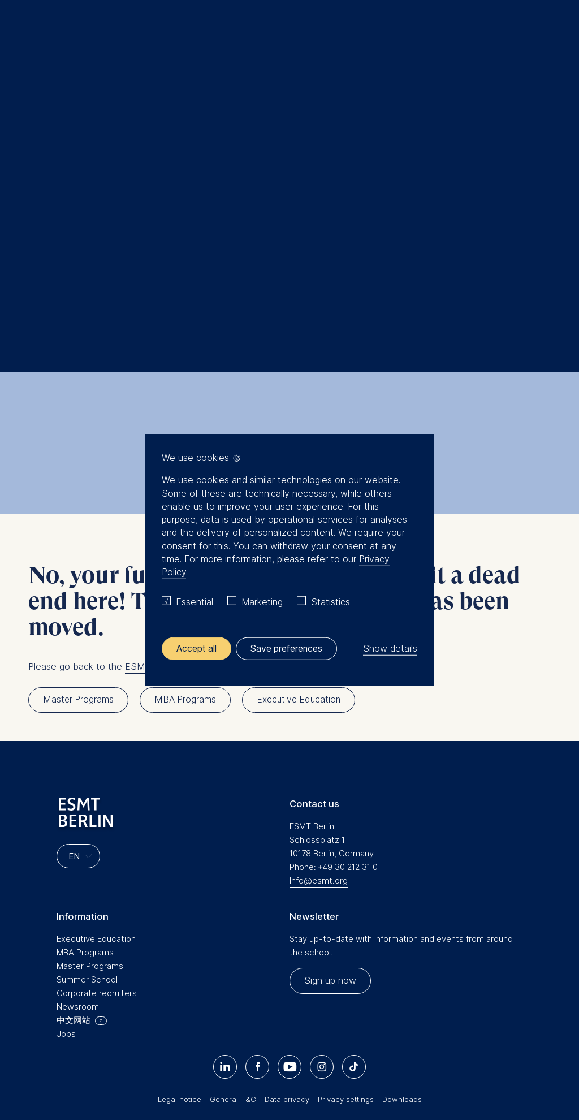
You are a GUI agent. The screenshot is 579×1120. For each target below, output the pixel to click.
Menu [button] (25, 35)
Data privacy (287, 1015)
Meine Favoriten (529, 33)
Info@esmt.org (319, 796)
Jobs (66, 950)
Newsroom (78, 922)
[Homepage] (289, 33)
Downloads (402, 1015)
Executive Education (96, 855)
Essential (194, 602)
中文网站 (73, 936)
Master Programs (90, 882)
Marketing (262, 602)
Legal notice (179, 1015)
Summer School (87, 895)
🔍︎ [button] (553, 31)
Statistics (330, 602)
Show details (390, 648)
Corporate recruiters (97, 909)
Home (33, 142)
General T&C (233, 1015)
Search (57, 142)
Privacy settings (346, 1015)
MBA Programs (85, 868)
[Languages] (78, 773)
